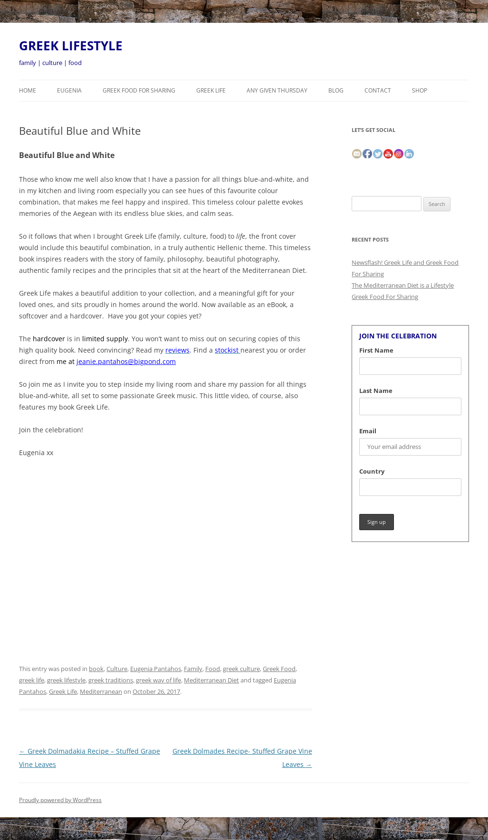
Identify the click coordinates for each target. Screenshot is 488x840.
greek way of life (158, 680)
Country (371, 471)
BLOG (336, 90)
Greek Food (279, 668)
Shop (419, 90)
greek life (31, 680)
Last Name (375, 390)
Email (367, 431)
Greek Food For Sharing (139, 90)
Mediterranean (101, 691)
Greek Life (211, 90)
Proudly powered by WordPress (60, 800)
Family (193, 668)
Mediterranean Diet (211, 680)
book (96, 668)
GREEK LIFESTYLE (71, 45)
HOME (27, 90)
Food (212, 668)
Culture (116, 668)
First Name (376, 350)
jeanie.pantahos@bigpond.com (126, 361)
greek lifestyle (66, 680)
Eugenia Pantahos (155, 668)
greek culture (241, 668)
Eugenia (69, 90)
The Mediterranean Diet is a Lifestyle (403, 285)
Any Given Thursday (277, 90)
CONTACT (377, 90)
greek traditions (110, 680)
